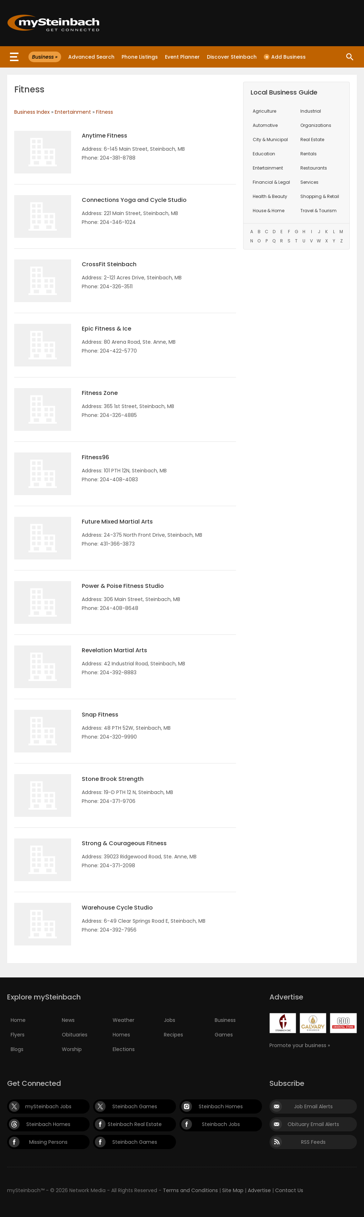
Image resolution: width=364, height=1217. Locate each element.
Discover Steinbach (232, 56)
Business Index (32, 112)
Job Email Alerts (313, 1106)
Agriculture (264, 111)
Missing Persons (48, 1142)
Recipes (173, 1034)
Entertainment (73, 112)
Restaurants (313, 168)
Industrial (310, 111)
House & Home (268, 211)
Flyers (18, 1034)
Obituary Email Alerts (313, 1124)
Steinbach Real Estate (135, 1124)
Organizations (315, 125)
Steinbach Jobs (221, 1124)
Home (18, 1020)
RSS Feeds (313, 1142)
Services (309, 182)
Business (225, 1020)
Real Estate (312, 139)
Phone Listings (140, 56)
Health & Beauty (270, 196)
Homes (121, 1034)
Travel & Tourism (318, 211)
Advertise (259, 1190)
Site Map (232, 1190)
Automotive (265, 125)
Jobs (169, 1020)
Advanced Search (91, 56)
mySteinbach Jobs (48, 1106)
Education (264, 154)
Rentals (308, 154)
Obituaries (74, 1034)
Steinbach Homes (221, 1106)
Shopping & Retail (319, 196)
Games (224, 1034)
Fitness (104, 112)
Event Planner (182, 56)
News (68, 1020)
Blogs (17, 1049)
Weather (123, 1020)
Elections (124, 1049)
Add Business (285, 56)
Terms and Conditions (190, 1190)
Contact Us (289, 1190)
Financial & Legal (271, 182)
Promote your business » (299, 1045)
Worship (72, 1049)
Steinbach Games (134, 1106)
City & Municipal (270, 139)
